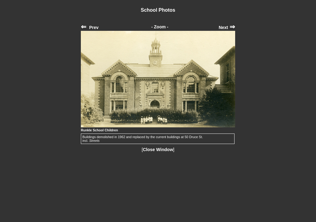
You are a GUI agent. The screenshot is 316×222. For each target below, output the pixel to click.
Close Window (158, 149)
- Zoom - (159, 26)
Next (227, 27)
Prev (89, 27)
